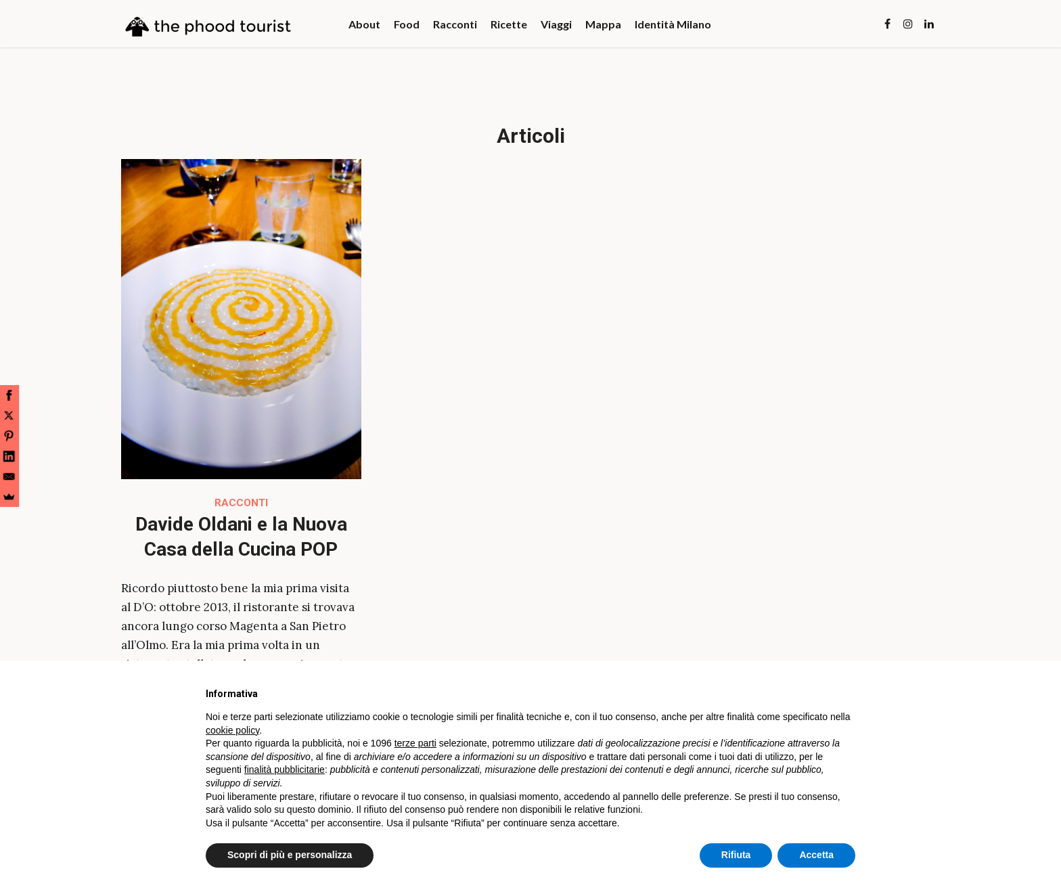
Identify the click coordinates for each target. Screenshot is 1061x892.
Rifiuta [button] (736, 854)
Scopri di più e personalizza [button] (289, 854)
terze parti (415, 743)
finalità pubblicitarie (284, 769)
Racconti (241, 503)
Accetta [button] (816, 854)
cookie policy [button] (232, 730)
